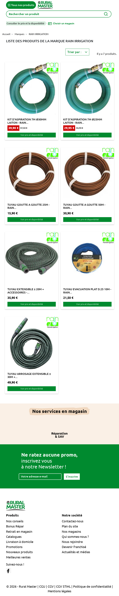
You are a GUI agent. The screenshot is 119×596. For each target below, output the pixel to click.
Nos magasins (71, 531)
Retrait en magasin (19, 531)
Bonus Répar (15, 526)
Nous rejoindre (72, 542)
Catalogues (14, 536)
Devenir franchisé (74, 547)
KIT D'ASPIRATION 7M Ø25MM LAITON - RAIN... (82, 121)
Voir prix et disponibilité (31, 135)
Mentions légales (59, 591)
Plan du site (70, 526)
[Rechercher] (58, 14)
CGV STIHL (63, 586)
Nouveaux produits (19, 552)
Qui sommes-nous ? (75, 536)
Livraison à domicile (19, 542)
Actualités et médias (76, 552)
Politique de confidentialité (92, 586)
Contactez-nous (72, 521)
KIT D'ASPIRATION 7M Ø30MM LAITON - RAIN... (26, 121)
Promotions (14, 547)
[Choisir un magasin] (61, 23)
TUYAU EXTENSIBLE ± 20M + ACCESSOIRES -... (25, 291)
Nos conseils (14, 521)
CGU (42, 586)
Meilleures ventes (18, 557)
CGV (51, 586)
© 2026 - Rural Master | (22, 586)
